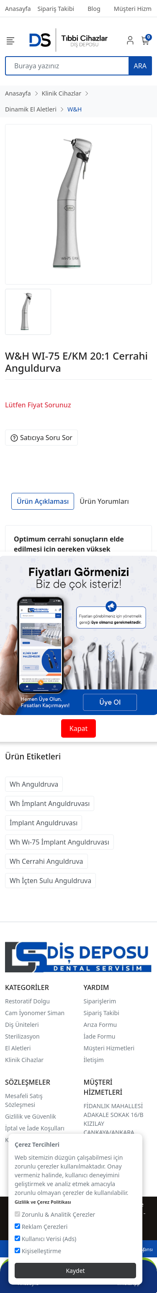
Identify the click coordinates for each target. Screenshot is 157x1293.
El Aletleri (18, 1048)
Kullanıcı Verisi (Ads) (45, 1239)
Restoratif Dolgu (27, 1001)
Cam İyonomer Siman (34, 1013)
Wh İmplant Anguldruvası (50, 803)
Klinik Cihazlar (24, 1060)
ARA (140, 65)
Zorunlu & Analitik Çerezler (55, 1214)
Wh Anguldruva (34, 784)
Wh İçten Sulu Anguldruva (50, 880)
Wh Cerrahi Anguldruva (46, 861)
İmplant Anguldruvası (43, 822)
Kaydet (75, 1271)
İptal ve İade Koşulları (34, 1128)
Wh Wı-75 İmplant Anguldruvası (59, 842)
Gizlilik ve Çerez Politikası (43, 1202)
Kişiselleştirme (38, 1251)
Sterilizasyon (22, 1036)
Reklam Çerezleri (41, 1227)
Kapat (78, 728)
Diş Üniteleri (22, 1025)
